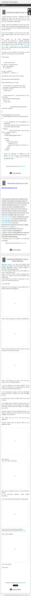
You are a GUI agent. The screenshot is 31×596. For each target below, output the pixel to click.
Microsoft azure (6, 217)
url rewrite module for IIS (14, 155)
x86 (7, 157)
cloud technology (7, 222)
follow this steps (21, 530)
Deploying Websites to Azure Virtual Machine (17, 260)
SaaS (6, 226)
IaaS (4, 272)
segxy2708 (22, 166)
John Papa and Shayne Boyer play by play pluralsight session (15, 45)
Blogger (20, 595)
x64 (12, 157)
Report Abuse (25, 595)
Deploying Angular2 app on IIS (17, 12)
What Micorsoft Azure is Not (17, 183)
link (24, 157)
